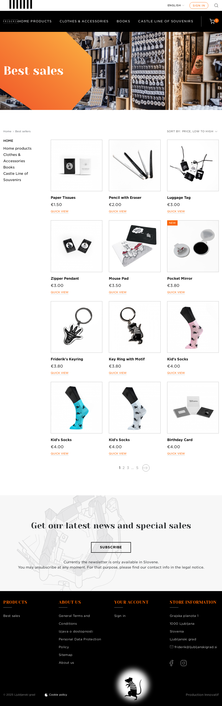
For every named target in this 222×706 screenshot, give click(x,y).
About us (66, 662)
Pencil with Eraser (125, 198)
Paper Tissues (63, 198)
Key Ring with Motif (127, 359)
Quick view (60, 211)
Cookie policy (58, 694)
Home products (35, 21)
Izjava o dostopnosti (76, 631)
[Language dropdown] (176, 5)
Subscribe (111, 547)
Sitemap (65, 655)
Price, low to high (199, 131)
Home (8, 140)
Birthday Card (180, 440)
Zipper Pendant (65, 278)
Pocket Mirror (179, 278)
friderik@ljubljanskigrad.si (196, 647)
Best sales (11, 616)
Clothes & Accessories (84, 21)
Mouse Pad (119, 278)
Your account (131, 602)
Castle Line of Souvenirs (165, 21)
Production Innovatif (202, 694)
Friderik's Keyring (67, 359)
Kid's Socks (177, 359)
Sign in (199, 5)
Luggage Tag (179, 198)
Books (123, 21)
